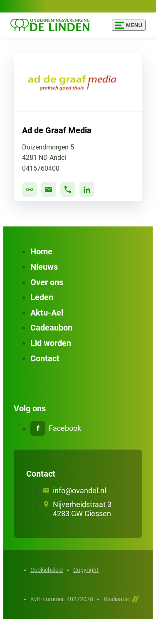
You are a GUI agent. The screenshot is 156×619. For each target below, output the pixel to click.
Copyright (86, 570)
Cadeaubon (51, 328)
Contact (44, 358)
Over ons (46, 282)
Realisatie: (121, 599)
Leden (41, 297)
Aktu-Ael (46, 313)
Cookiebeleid (46, 570)
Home (41, 251)
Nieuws (44, 267)
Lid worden (50, 343)
